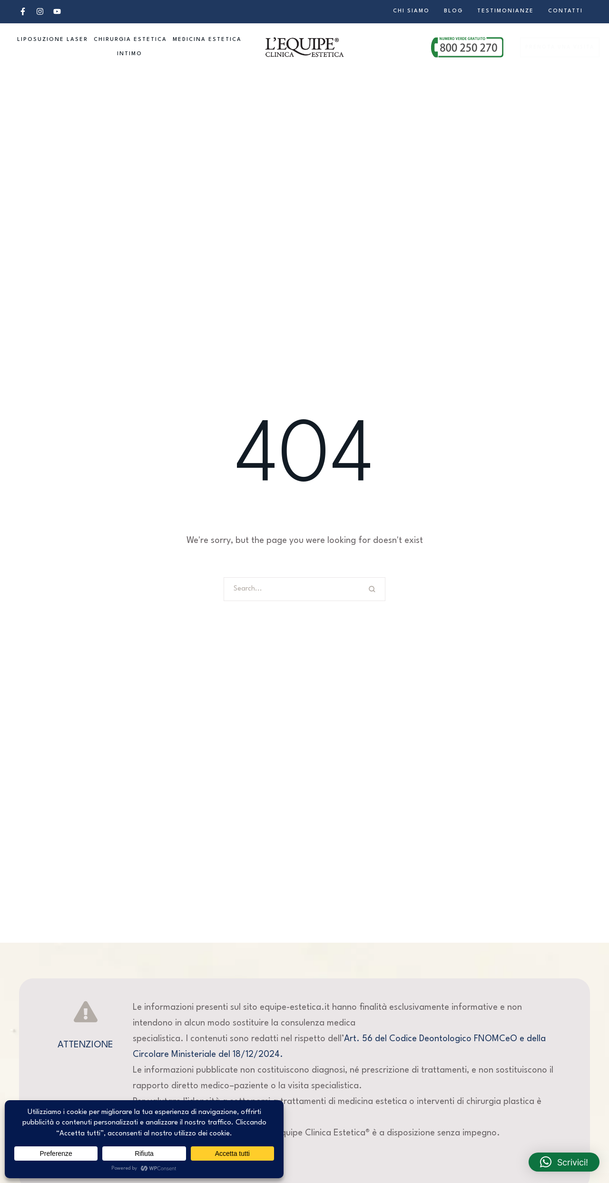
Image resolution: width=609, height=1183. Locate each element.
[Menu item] (411, 11)
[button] (23, 11)
